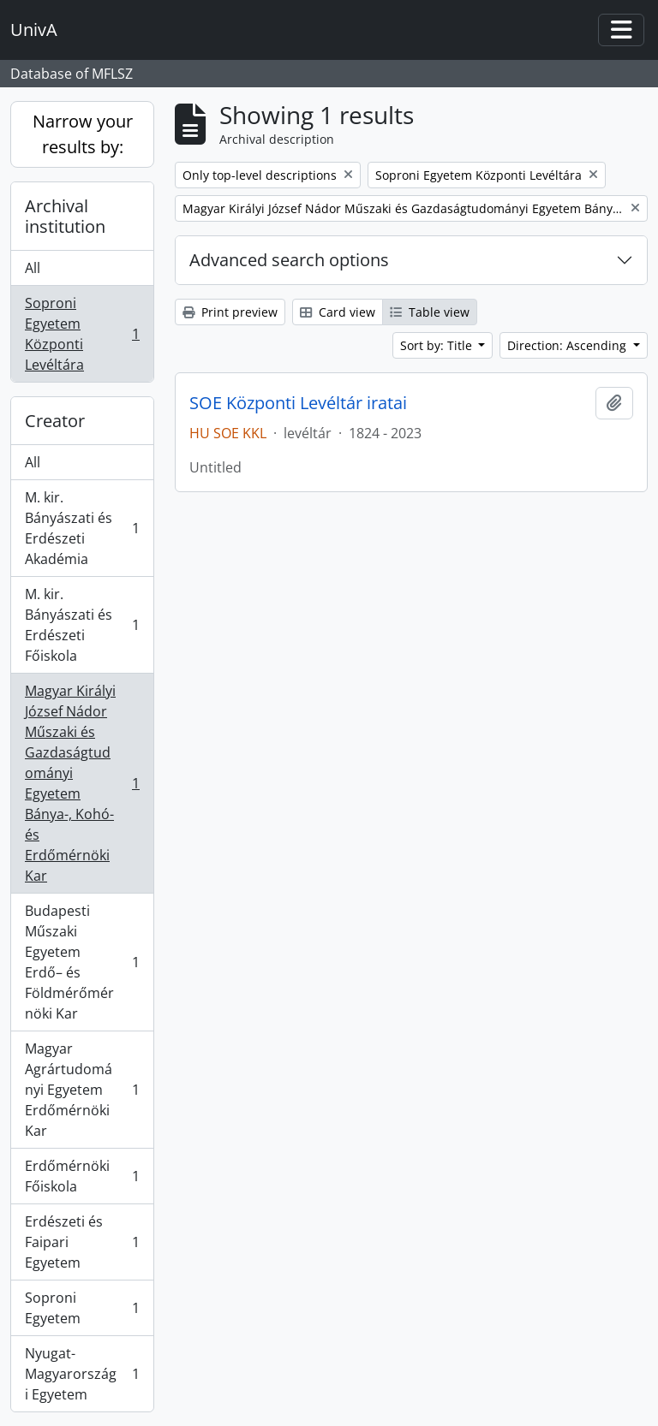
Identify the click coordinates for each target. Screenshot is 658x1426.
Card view (337, 312)
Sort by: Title (438, 345)
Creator (55, 420)
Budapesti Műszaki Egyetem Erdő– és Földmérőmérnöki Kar (82, 962)
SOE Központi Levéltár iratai (298, 403)
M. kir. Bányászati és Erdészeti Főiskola (82, 625)
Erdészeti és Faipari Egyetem (82, 1242)
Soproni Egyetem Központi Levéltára (82, 334)
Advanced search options (289, 259)
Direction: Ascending (568, 345)
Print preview (230, 312)
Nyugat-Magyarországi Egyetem (82, 1374)
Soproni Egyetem (82, 1308)
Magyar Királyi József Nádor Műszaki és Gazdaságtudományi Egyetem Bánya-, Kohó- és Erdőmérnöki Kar (82, 783)
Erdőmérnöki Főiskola (82, 1176)
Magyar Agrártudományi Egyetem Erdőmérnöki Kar (82, 1089)
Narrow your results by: (83, 134)
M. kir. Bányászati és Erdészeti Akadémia (82, 528)
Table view (430, 312)
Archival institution (65, 216)
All (32, 267)
